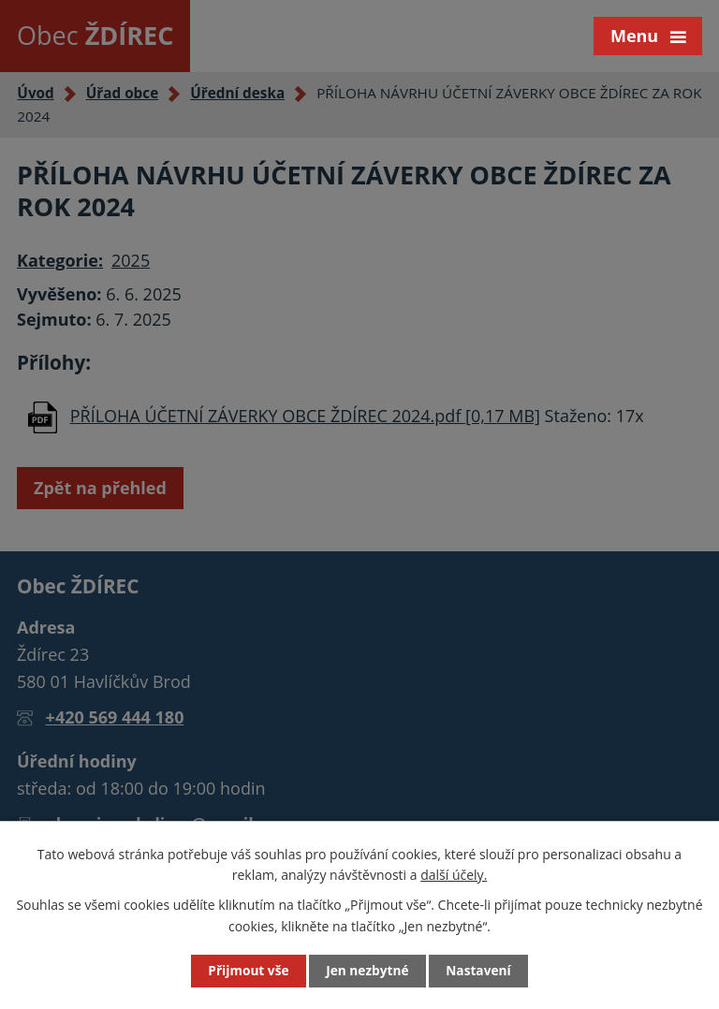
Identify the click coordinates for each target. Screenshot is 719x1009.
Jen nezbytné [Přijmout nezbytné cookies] (367, 971)
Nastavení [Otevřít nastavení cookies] (480, 971)
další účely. (453, 874)
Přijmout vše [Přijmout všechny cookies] (247, 971)
